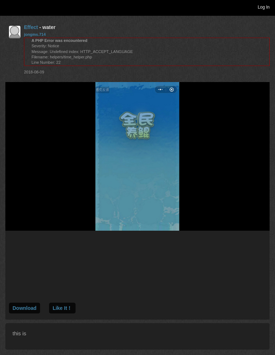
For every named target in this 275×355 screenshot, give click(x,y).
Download (25, 308)
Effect (31, 27)
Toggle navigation (8, 7)
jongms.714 (35, 34)
